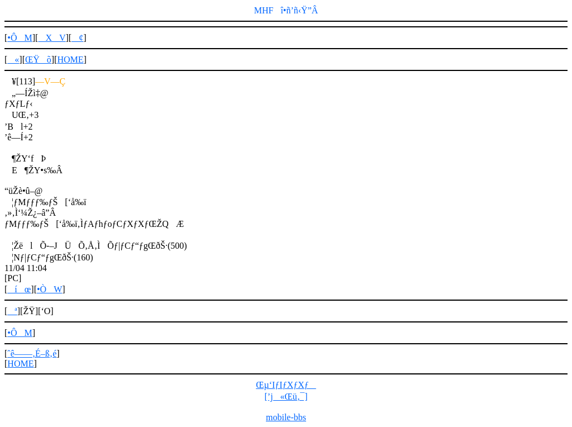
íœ (19, 289)
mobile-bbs (286, 417)
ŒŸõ (38, 59)
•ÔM (19, 37)
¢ (77, 37)
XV (51, 37)
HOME (70, 59)
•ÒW (49, 289)
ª (12, 311)
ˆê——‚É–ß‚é (31, 353)
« (13, 59)
